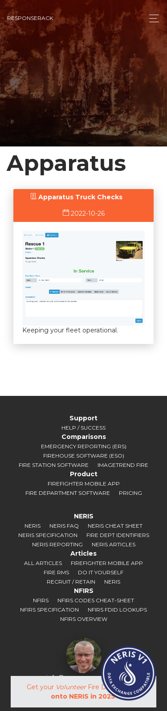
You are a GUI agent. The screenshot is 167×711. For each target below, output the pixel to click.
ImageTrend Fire (123, 465)
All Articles (43, 563)
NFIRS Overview (83, 619)
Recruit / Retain (71, 581)
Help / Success (83, 427)
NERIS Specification (47, 535)
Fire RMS (56, 572)
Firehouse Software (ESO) (83, 455)
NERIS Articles (113, 544)
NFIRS (41, 600)
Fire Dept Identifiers (117, 535)
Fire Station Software (54, 465)
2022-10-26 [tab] (84, 213)
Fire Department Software (67, 493)
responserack (30, 18)
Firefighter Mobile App (84, 483)
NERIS (32, 525)
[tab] (76, 197)
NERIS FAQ (64, 525)
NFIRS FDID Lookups (117, 609)
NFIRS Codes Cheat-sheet (95, 600)
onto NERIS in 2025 (83, 696)
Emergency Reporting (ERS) (83, 446)
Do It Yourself (100, 572)
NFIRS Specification (49, 609)
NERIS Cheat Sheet (115, 525)
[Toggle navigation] (151, 18)
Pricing (130, 493)
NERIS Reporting (57, 544)
